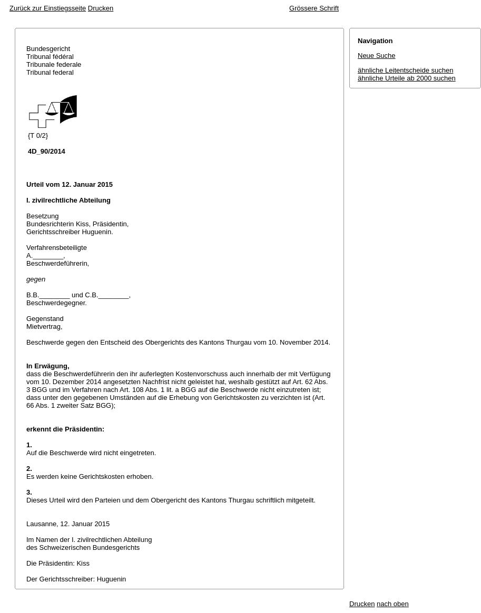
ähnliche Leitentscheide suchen (405, 70)
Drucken (100, 8)
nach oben (393, 604)
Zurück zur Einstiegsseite (47, 8)
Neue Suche (377, 55)
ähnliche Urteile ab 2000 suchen (407, 78)
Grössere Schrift (314, 8)
